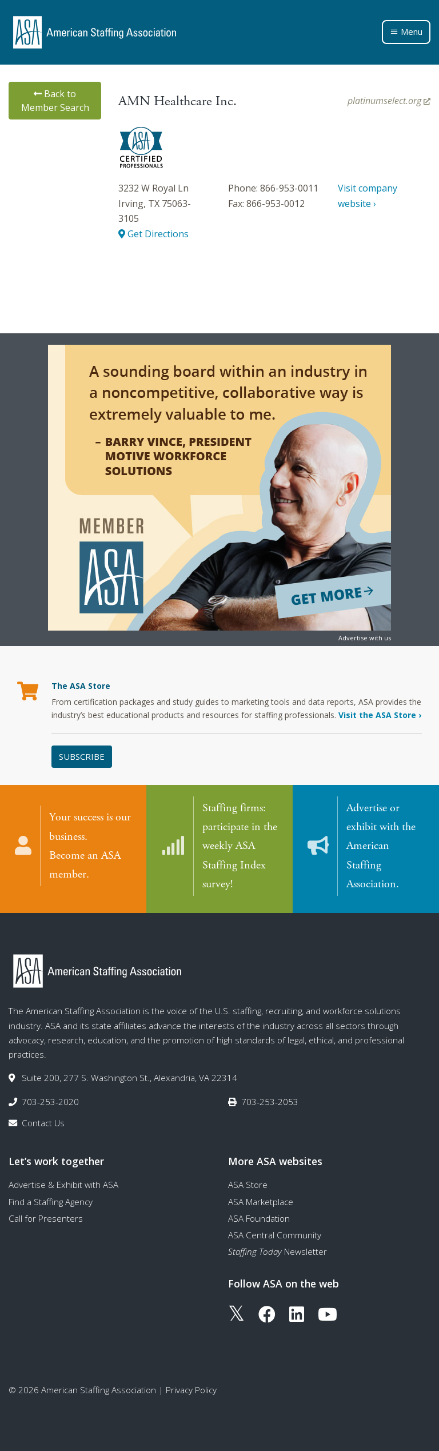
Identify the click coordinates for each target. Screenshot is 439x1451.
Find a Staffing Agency (51, 1200)
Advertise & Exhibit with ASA (63, 1183)
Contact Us (43, 1121)
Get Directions (153, 234)
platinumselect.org (389, 100)
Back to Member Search (55, 100)
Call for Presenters (46, 1216)
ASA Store (248, 1183)
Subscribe (82, 756)
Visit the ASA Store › (379, 714)
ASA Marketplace (260, 1200)
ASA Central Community (274, 1233)
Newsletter (277, 1250)
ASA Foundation (259, 1216)
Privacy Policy (191, 1388)
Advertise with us (364, 637)
